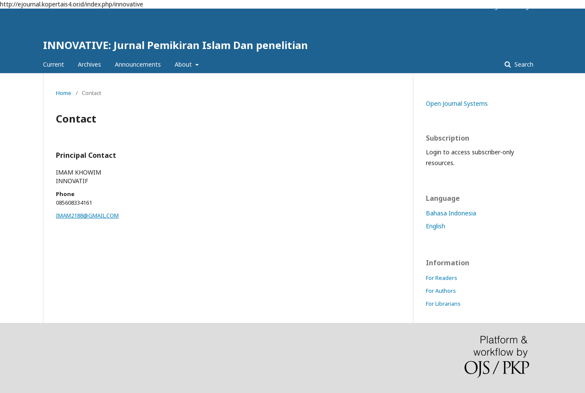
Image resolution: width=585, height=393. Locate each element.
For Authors (441, 291)
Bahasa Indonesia (451, 213)
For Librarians (443, 303)
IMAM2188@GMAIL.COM (87, 215)
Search (523, 64)
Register (498, 6)
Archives (89, 64)
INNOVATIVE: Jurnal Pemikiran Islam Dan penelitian (175, 45)
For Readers (441, 278)
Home (63, 93)
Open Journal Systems (457, 103)
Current (53, 64)
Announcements (138, 64)
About (184, 64)
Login (526, 6)
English (435, 226)
